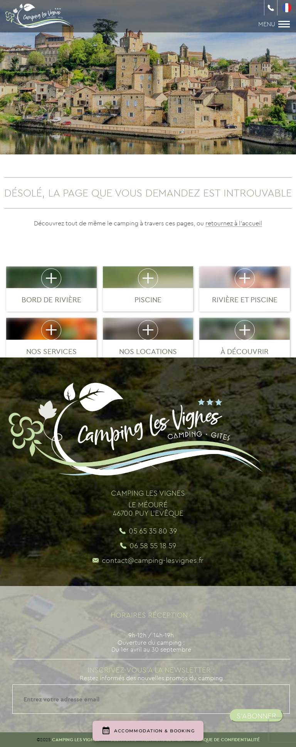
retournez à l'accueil (233, 223)
